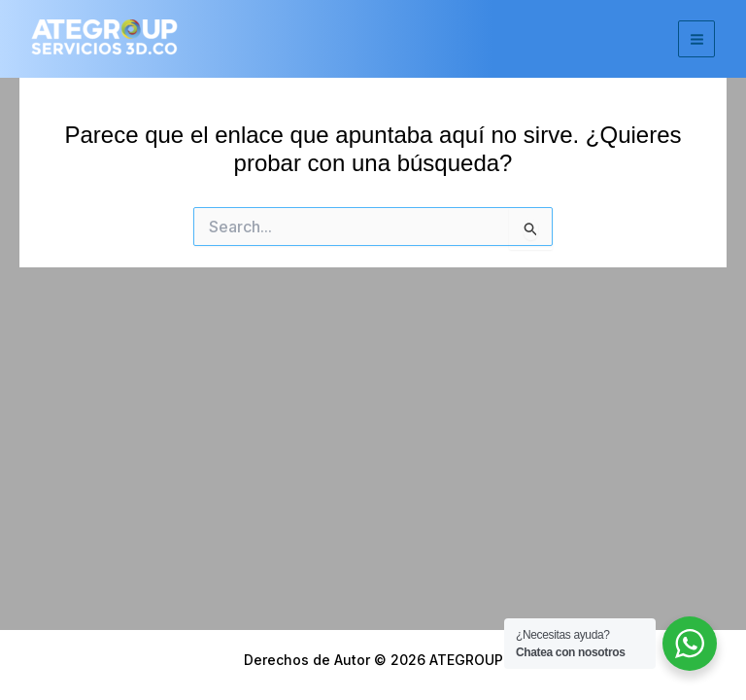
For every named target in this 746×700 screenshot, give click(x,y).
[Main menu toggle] (696, 38)
